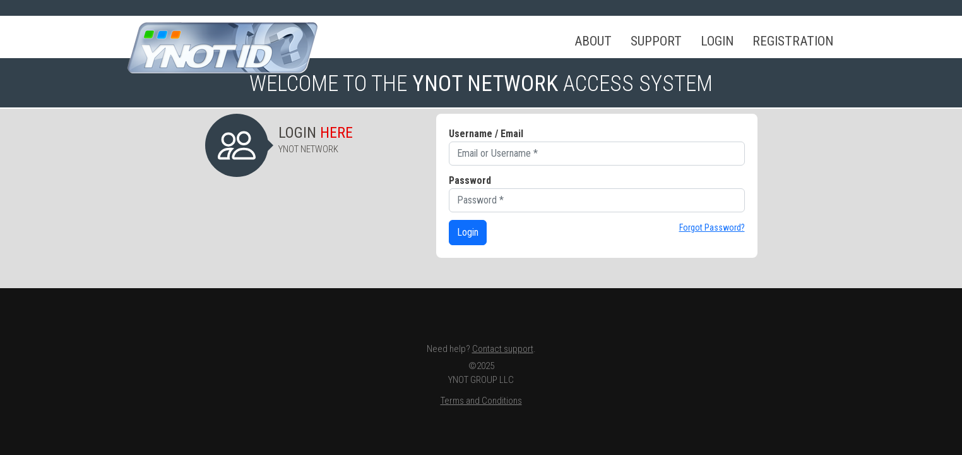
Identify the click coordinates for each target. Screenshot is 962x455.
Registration (792, 41)
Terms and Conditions (481, 400)
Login (717, 41)
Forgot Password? (712, 227)
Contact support (502, 349)
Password (470, 180)
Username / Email (486, 134)
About (593, 41)
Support (656, 41)
